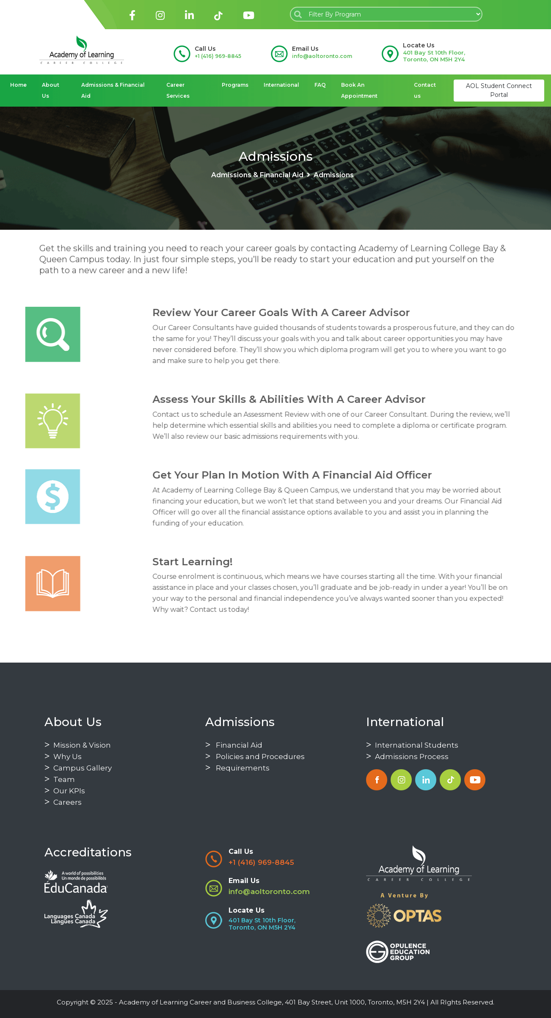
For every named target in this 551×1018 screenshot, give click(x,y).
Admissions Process (407, 756)
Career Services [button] (178, 90)
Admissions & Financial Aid (113, 90)
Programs (235, 85)
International (281, 85)
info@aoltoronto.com (322, 56)
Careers (63, 802)
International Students (412, 745)
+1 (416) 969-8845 (218, 56)
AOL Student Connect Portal (499, 90)
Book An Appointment (359, 90)
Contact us (425, 90)
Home (18, 85)
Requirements (237, 768)
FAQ (320, 85)
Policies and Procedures (255, 756)
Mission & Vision (77, 745)
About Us (50, 90)
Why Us (63, 756)
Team (59, 779)
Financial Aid (233, 745)
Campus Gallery (78, 768)
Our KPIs (64, 791)
